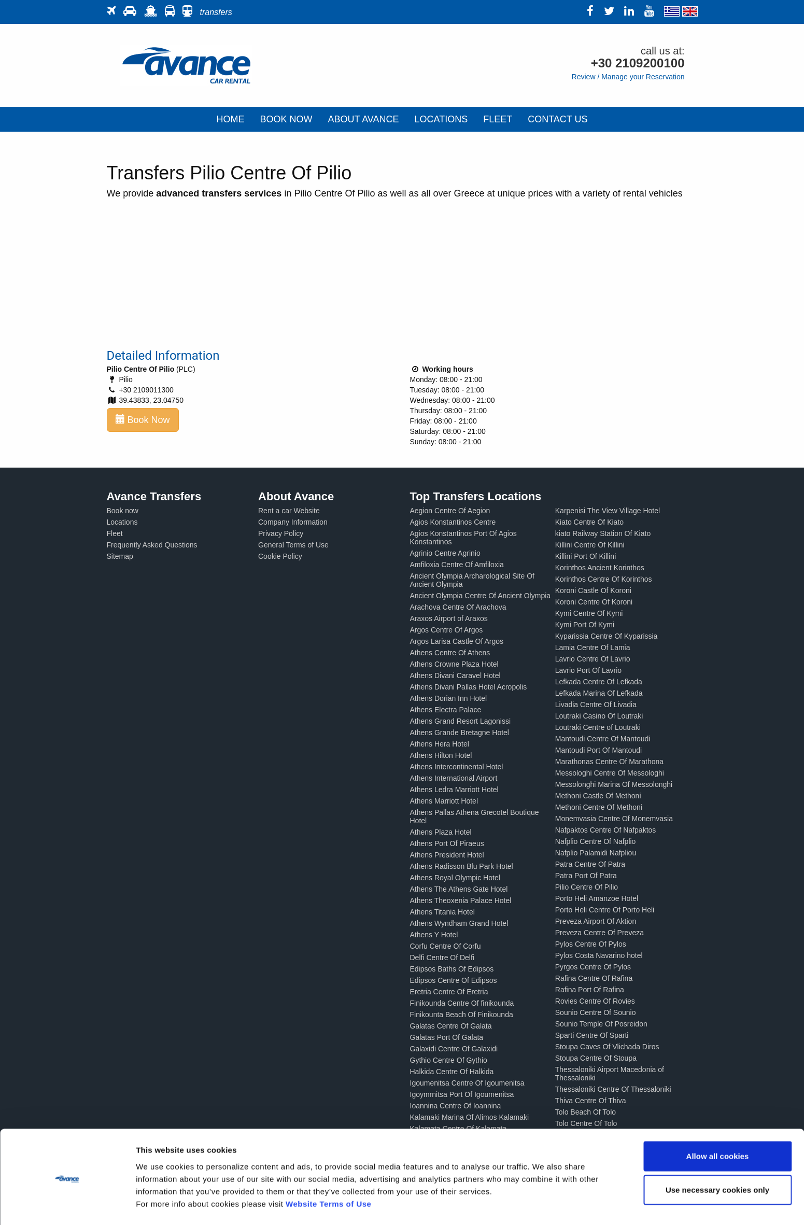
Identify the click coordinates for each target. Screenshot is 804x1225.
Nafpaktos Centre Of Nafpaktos (605, 830)
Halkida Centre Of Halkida (452, 1071)
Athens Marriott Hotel (444, 801)
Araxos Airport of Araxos (449, 618)
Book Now (143, 419)
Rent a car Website (289, 510)
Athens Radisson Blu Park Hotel (461, 866)
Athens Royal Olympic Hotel (455, 878)
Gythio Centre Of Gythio (448, 1060)
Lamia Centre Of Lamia (592, 647)
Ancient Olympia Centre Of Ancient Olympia (480, 596)
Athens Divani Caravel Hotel (455, 675)
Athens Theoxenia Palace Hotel (461, 900)
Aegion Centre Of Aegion (450, 510)
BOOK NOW (286, 119)
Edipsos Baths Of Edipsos (452, 969)
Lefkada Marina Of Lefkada (599, 693)
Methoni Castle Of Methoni (598, 796)
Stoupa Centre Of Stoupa (596, 1058)
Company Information (293, 522)
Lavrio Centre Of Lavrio (592, 659)
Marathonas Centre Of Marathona (609, 761)
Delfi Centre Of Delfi (442, 957)
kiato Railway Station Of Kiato (603, 533)
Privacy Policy (280, 533)
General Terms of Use (293, 545)
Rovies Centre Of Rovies (595, 1001)
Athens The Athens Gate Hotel (459, 889)
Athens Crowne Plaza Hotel (454, 664)
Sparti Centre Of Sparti (592, 1035)
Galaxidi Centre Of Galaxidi (454, 1049)
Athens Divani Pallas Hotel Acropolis (468, 687)
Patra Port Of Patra (586, 875)
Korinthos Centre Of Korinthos (603, 579)
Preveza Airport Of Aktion (595, 921)
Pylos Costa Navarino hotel (599, 955)
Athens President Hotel (447, 855)
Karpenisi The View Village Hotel (607, 510)
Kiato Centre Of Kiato (589, 522)
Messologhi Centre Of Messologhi (609, 773)
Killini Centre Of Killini (590, 545)
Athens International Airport (454, 778)
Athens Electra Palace (446, 710)
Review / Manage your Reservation (628, 77)
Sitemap (120, 556)
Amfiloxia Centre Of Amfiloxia (457, 564)
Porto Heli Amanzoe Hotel (596, 898)
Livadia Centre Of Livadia (596, 704)
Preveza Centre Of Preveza (599, 932)
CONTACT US (557, 119)
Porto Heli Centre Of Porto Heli (604, 910)
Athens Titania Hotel (442, 912)
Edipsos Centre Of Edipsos (453, 980)
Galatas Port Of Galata (447, 1037)
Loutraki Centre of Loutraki (598, 727)
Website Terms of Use (328, 1170)
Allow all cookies (717, 1123)
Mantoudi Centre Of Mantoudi (603, 739)
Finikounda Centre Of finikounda (462, 1003)
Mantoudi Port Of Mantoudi (598, 750)
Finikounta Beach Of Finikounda (461, 1014)
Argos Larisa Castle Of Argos (457, 641)
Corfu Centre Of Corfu (445, 946)
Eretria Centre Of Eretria (449, 992)
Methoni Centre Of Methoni (598, 807)
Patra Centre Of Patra (590, 864)
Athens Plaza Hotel (441, 832)
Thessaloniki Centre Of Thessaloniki (613, 1089)
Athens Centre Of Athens (450, 653)
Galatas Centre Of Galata (451, 1026)
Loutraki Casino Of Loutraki (599, 716)
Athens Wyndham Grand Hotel (459, 923)
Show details (544, 1204)
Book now (122, 510)
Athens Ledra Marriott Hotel (454, 789)
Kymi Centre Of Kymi (589, 613)
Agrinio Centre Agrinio (445, 553)
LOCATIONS (441, 119)
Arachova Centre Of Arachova (458, 607)
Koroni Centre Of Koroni (593, 602)
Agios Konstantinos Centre (453, 522)
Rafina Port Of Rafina (589, 989)
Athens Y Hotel (434, 935)
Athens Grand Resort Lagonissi (460, 721)
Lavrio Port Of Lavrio (588, 670)
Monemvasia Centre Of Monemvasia (614, 818)
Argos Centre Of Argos (446, 630)
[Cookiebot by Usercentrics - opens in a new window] (67, 1205)
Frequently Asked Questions (152, 545)
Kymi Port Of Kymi (584, 625)
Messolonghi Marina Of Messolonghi (613, 784)
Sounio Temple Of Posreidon (601, 1024)
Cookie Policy (280, 556)
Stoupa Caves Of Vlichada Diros (607, 1047)
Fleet (115, 533)
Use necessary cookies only (717, 1157)
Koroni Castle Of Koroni (593, 590)
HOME (230, 119)
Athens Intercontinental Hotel (456, 767)
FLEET (497, 119)
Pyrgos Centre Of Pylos (593, 967)
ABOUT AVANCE (363, 119)
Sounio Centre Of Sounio (595, 1012)
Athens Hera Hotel (439, 744)
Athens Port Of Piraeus (447, 843)
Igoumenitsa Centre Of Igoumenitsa (467, 1083)
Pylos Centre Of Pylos (590, 944)
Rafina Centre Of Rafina (593, 978)
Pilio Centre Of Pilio (586, 887)
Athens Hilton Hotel (441, 755)
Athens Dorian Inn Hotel (448, 698)
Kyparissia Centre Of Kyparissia (606, 636)
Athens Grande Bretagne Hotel (459, 732)
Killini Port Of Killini (585, 556)
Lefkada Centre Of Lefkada (598, 682)
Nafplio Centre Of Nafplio (595, 841)
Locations (122, 522)
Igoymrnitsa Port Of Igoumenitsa (462, 1094)
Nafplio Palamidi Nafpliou (595, 853)
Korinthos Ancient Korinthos (599, 568)
